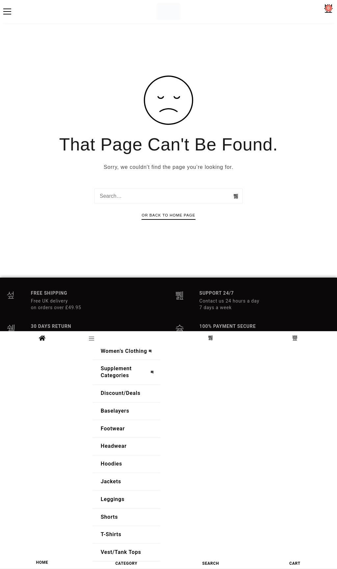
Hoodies (111, 464)
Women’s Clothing (128, 351)
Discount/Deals (121, 393)
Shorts (109, 517)
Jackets (111, 481)
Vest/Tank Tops (121, 552)
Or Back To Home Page (168, 215)
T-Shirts (111, 534)
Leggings (112, 499)
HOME (42, 562)
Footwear (113, 428)
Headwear (114, 446)
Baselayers (115, 411)
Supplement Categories (129, 371)
